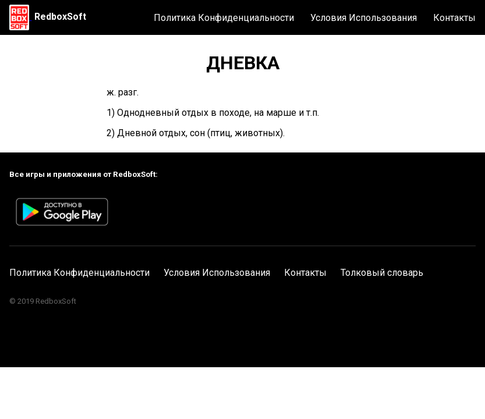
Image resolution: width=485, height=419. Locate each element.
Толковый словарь (382, 272)
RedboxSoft (60, 16)
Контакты (454, 17)
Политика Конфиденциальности (224, 17)
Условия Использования (363, 17)
